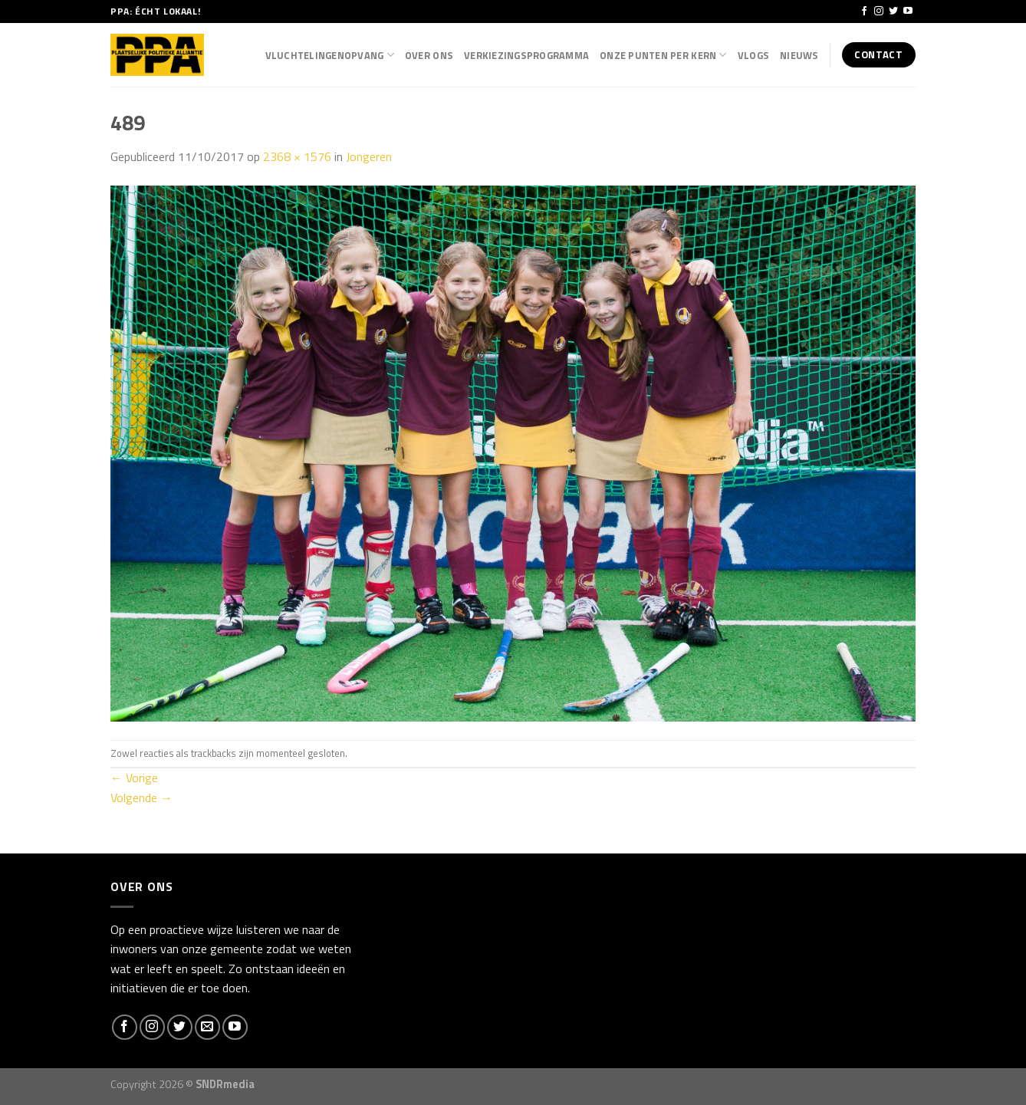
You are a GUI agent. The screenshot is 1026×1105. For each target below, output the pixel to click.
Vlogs (753, 55)
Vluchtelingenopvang (329, 55)
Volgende (141, 797)
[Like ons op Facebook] (864, 11)
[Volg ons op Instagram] (878, 11)
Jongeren (369, 156)
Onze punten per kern (663, 55)
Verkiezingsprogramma (526, 55)
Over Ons (429, 55)
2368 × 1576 (297, 156)
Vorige (134, 777)
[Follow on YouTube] (908, 11)
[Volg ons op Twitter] (893, 11)
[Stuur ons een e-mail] (207, 1027)
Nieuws (799, 55)
